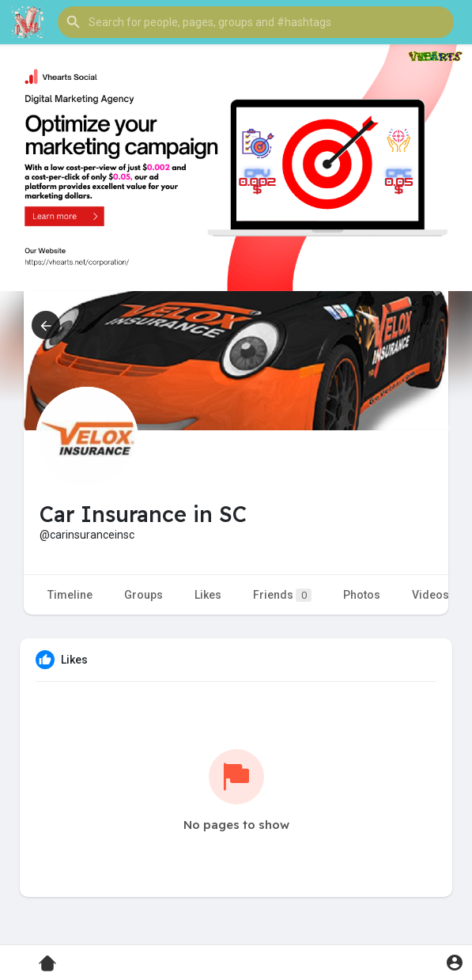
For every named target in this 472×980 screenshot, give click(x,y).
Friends (282, 595)
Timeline (70, 594)
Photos (361, 594)
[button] (256, 22)
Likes (207, 594)
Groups (143, 594)
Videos (430, 594)
